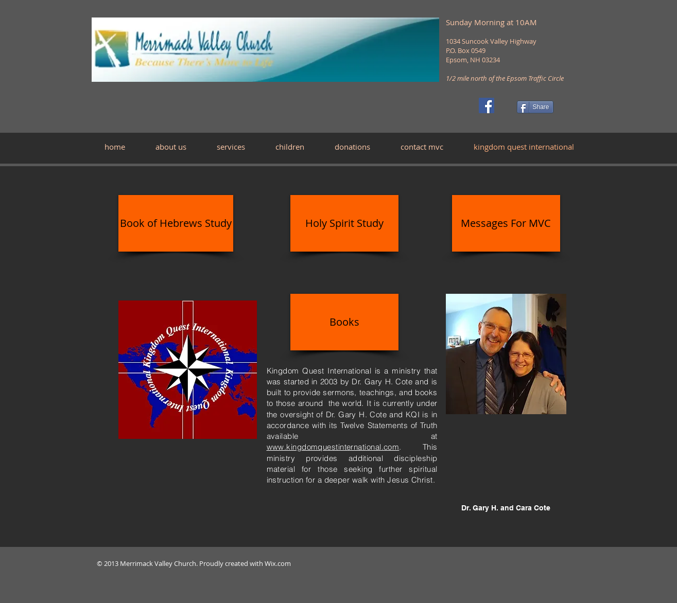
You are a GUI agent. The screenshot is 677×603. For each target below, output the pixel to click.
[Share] (535, 107)
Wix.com (278, 563)
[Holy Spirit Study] (344, 223)
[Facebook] (486, 105)
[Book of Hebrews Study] (175, 223)
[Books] (344, 322)
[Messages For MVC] (506, 223)
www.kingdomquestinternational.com (333, 447)
